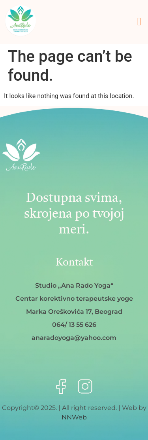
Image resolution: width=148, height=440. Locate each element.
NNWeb (74, 417)
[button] (139, 21)
